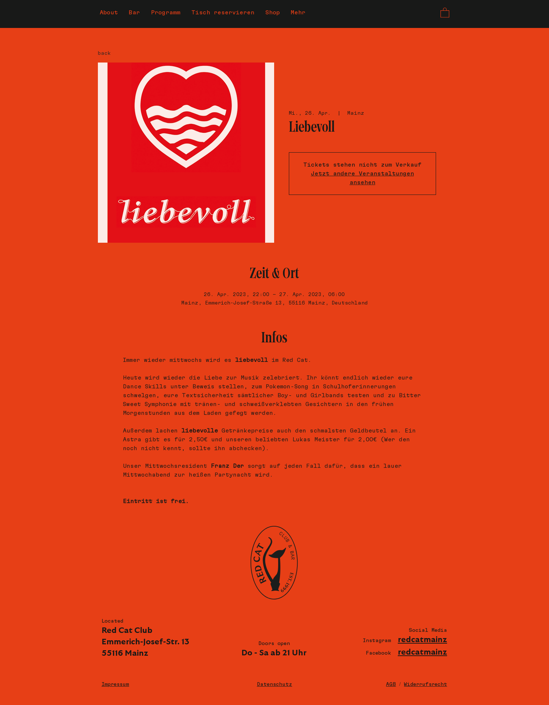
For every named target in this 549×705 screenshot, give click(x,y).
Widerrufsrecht (425, 684)
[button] (444, 12)
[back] (117, 53)
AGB (391, 684)
